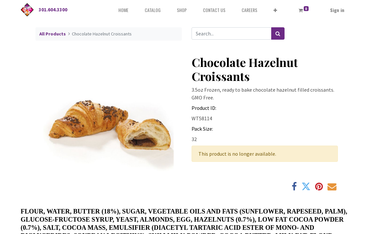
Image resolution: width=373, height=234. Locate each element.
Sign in (337, 9)
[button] (275, 10)
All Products (52, 34)
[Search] (278, 33)
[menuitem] (123, 10)
